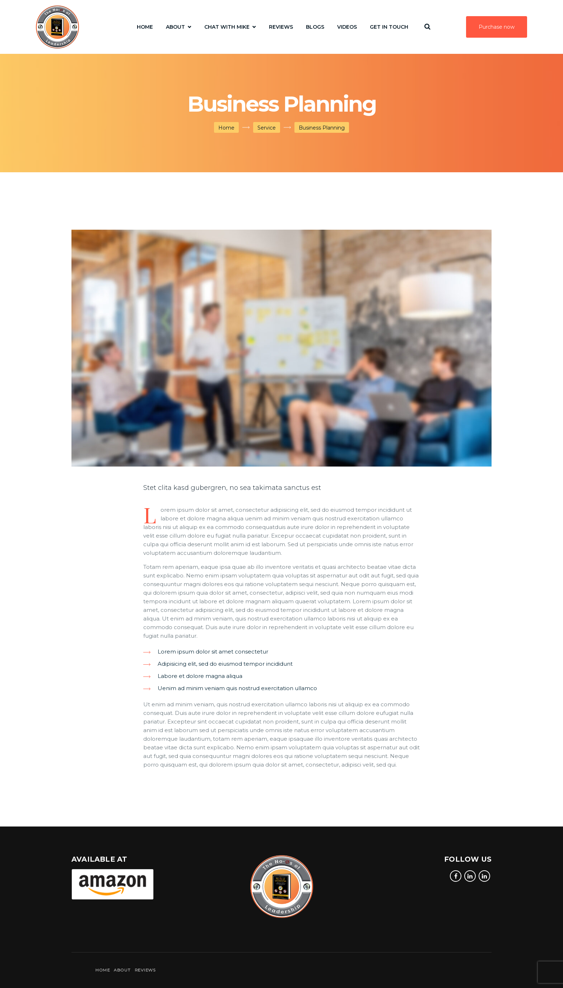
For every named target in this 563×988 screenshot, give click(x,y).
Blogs (315, 27)
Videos (347, 27)
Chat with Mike (227, 27)
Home (145, 27)
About (175, 27)
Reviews (281, 27)
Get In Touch (389, 27)
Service (266, 128)
